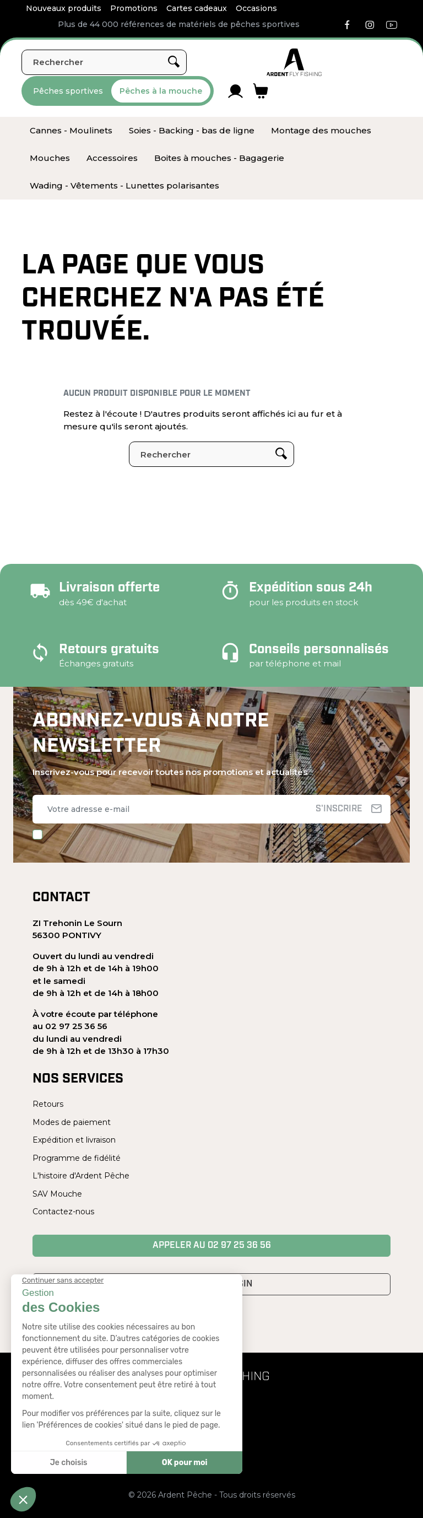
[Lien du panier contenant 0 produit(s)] (260, 91)
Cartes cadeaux (196, 8)
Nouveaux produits (63, 8)
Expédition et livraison (74, 1140)
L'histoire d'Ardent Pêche (80, 1176)
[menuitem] (71, 130)
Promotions (134, 8)
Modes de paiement (71, 1122)
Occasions (256, 8)
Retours (47, 1104)
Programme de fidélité (76, 1158)
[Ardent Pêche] (294, 62)
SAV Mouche (57, 1194)
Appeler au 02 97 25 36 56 (212, 1245)
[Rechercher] (104, 62)
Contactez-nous (63, 1211)
